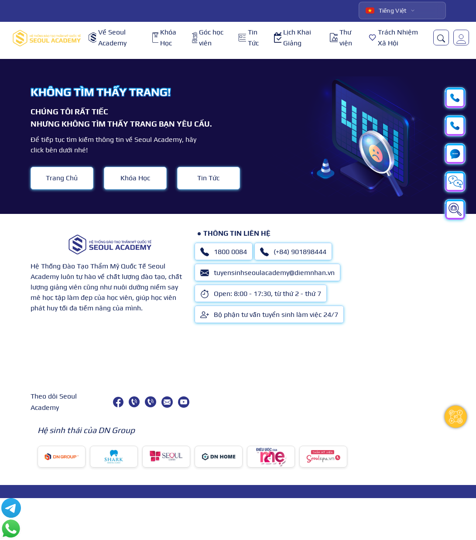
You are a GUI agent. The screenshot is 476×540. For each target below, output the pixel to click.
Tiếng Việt (386, 10)
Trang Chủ (62, 178)
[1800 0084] (134, 401)
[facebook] (118, 402)
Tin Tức (248, 38)
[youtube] (183, 402)
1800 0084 (223, 252)
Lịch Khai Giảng (292, 38)
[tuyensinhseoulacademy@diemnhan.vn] (167, 402)
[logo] (46, 38)
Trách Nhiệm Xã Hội (393, 38)
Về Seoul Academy (108, 38)
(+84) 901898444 (293, 252)
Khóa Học (164, 38)
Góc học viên (207, 38)
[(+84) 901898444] (150, 401)
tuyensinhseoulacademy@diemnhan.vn (267, 272)
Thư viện (341, 38)
